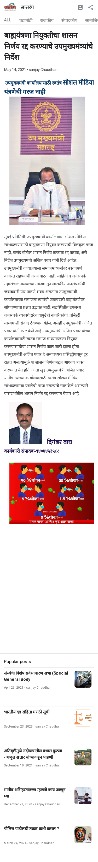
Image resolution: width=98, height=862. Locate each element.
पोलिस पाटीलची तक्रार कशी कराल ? (31, 828)
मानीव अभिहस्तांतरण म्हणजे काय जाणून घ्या (34, 793)
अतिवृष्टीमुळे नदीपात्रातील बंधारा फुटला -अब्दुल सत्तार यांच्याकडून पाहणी (33, 754)
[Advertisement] (49, 604)
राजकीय (47, 20)
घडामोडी (25, 20)
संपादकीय (69, 20)
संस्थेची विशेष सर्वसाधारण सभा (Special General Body (36, 676)
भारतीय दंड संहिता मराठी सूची (26, 712)
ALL (7, 19)
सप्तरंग (27, 7)
